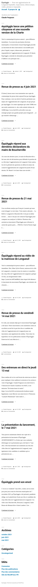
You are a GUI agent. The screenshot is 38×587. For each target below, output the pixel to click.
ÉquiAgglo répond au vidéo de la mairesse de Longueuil (18, 257)
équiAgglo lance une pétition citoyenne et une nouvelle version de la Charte (17, 29)
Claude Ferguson (7, 71)
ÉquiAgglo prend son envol (16, 482)
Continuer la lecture (9, 64)
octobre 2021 (7, 534)
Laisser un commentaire (9, 73)
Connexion (6, 566)
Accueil (4, 9)
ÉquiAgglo (5, 3)
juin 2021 (5, 537)
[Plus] (19, 10)
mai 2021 (5, 540)
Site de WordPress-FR (10, 575)
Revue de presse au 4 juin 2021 (19, 86)
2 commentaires (7, 185)
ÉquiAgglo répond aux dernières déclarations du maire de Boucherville (16, 146)
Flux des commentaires (11, 572)
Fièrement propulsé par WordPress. (15, 583)
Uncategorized (28, 71)
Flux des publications (10, 569)
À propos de (12, 9)
